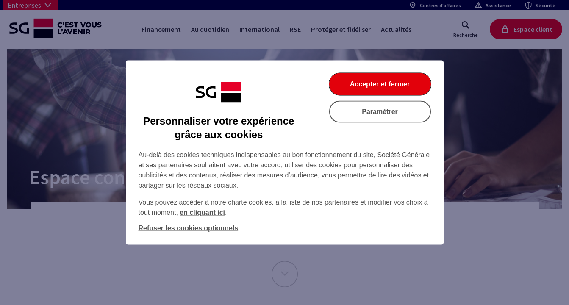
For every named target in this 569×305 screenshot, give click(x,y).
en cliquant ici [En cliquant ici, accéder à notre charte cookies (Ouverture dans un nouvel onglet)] (202, 212)
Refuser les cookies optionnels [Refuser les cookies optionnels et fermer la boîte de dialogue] (189, 228)
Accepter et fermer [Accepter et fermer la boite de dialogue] (380, 84)
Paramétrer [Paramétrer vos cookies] (380, 111)
